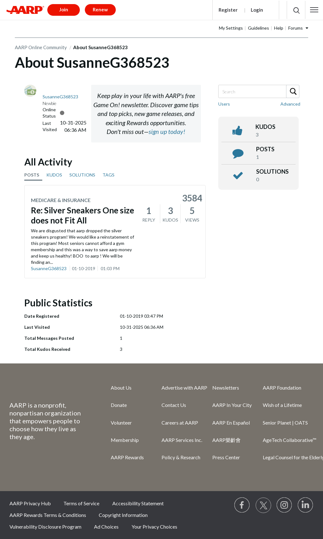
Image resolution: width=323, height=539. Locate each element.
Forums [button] (295, 28)
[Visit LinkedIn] (306, 505)
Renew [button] (100, 9)
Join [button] (63, 9)
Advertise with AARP (184, 388)
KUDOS (54, 174)
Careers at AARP (180, 423)
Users (224, 104)
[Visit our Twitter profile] (263, 505)
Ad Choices (106, 527)
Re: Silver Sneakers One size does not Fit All (82, 215)
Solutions (272, 171)
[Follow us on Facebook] (242, 505)
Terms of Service (81, 503)
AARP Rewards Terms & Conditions (47, 515)
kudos (265, 126)
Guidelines (258, 28)
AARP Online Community (41, 47)
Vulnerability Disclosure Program (45, 527)
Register (228, 10)
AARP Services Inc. (182, 440)
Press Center (226, 457)
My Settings (231, 28)
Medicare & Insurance (61, 200)
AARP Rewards (127, 457)
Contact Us (174, 405)
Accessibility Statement (138, 503)
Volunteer (121, 423)
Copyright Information (123, 515)
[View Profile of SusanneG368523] (60, 96)
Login (257, 10)
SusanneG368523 (49, 268)
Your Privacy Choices (154, 527)
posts (265, 149)
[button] (314, 9)
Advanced (290, 104)
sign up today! (167, 131)
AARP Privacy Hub (30, 503)
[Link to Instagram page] (284, 505)
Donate (119, 405)
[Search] (258, 91)
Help (278, 28)
